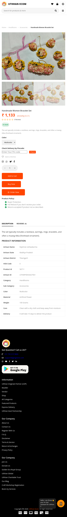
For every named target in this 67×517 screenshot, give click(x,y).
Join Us (4, 462)
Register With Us (8, 430)
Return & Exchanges (10, 446)
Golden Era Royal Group (11, 469)
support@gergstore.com (14, 358)
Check (32, 152)
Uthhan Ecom (34, 509)
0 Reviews (17, 120)
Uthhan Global (7, 473)
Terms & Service (8, 442)
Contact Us (6, 427)
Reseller (5, 388)
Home (4, 27)
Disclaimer (6, 438)
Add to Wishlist (10, 157)
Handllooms (12, 27)
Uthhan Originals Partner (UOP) (14, 384)
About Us (5, 423)
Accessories (24, 27)
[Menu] (63, 10)
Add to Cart (12, 176)
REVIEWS (22, 223)
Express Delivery (8, 407)
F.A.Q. (4, 434)
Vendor (5, 391)
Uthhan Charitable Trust (11, 477)
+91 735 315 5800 (11, 354)
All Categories (7, 399)
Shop (4, 395)
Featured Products (9, 403)
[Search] (56, 10)
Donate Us (6, 466)
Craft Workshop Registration (13, 485)
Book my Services (9, 489)
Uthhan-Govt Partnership (12, 411)
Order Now (13, 192)
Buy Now (11, 184)
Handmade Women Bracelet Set (42, 27)
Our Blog (5, 481)
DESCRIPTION (7, 223)
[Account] (63, 4)
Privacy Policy (7, 450)
